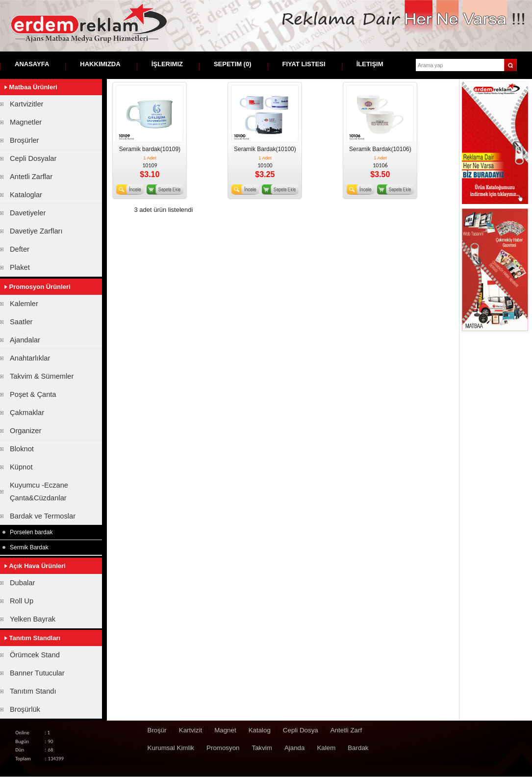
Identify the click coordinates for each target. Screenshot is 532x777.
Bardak (358, 747)
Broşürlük (25, 709)
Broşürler (24, 140)
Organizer (25, 431)
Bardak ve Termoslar (43, 516)
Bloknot (22, 449)
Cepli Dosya (300, 730)
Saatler (21, 322)
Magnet (225, 730)
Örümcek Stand (35, 655)
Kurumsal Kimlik (171, 747)
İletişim (369, 64)
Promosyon (222, 747)
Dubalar (22, 583)
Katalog (260, 730)
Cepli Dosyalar (33, 158)
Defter (19, 249)
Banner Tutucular (37, 673)
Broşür (157, 730)
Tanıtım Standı (33, 691)
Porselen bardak (31, 532)
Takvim (262, 747)
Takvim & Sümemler (42, 376)
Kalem (326, 747)
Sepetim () (233, 64)
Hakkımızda (100, 64)
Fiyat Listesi (304, 64)
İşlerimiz (167, 64)
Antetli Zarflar (31, 177)
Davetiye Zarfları (36, 231)
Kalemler (24, 304)
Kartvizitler (26, 104)
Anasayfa (32, 64)
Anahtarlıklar (30, 358)
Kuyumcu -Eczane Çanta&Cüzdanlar (39, 491)
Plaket (20, 267)
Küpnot (21, 467)
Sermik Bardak (29, 547)
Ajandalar (25, 340)
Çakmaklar (27, 412)
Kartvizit (190, 730)
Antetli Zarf (346, 730)
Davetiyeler (28, 213)
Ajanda (294, 747)
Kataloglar (26, 195)
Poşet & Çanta (33, 394)
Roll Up (21, 601)
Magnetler (26, 122)
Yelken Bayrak (32, 619)
